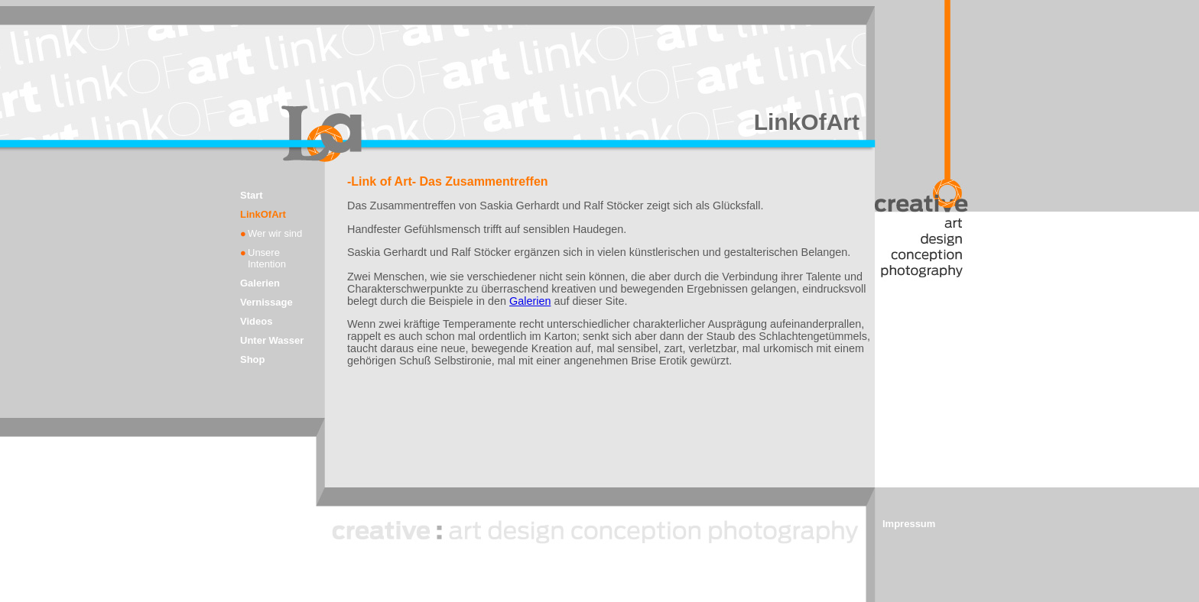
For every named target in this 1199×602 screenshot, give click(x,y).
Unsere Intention (267, 258)
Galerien (260, 283)
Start (251, 195)
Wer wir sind (275, 233)
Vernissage (266, 302)
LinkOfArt (263, 214)
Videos (256, 321)
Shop (252, 359)
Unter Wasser (272, 340)
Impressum (908, 523)
